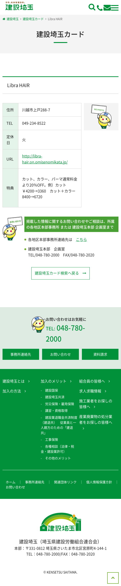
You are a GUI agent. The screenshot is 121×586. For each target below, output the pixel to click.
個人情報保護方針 (99, 482)
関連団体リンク (65, 482)
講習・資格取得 (56, 411)
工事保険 (51, 440)
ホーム (10, 482)
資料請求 (100, 354)
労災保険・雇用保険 (59, 404)
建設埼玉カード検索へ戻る (57, 273)
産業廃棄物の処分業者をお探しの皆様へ (95, 420)
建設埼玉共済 (54, 397)
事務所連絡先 (20, 354)
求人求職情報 (90, 391)
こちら (81, 240)
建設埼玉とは (14, 381)
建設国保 (51, 391)
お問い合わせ (60, 354)
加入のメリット (53, 381)
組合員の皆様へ (92, 381)
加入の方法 (12, 391)
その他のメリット (58, 458)
